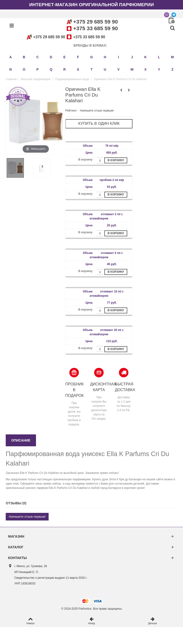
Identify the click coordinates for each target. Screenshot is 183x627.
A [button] (10, 57)
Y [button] (159, 69)
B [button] (24, 57)
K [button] (145, 57)
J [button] (132, 57)
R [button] (64, 69)
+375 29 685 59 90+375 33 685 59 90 (65, 37)
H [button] (105, 57)
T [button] (92, 69)
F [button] (78, 57)
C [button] (37, 57)
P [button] (37, 69)
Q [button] (51, 69)
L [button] (159, 57)
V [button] (118, 69)
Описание (20, 440)
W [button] (131, 69)
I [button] (118, 57)
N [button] (10, 69)
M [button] (172, 57)
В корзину (116, 160)
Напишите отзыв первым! (97, 110)
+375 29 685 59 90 (95, 22)
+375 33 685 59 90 (95, 28)
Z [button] (172, 69)
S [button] (78, 69)
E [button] (64, 57)
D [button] (51, 57)
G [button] (91, 57)
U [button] (105, 69)
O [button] (24, 69)
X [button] (145, 69)
